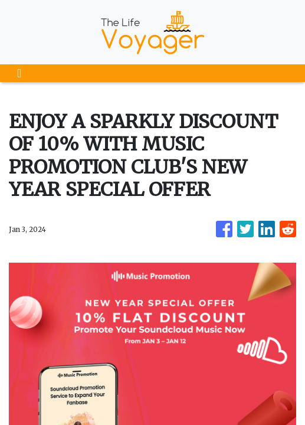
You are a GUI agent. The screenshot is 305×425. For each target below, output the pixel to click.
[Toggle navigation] (19, 73)
